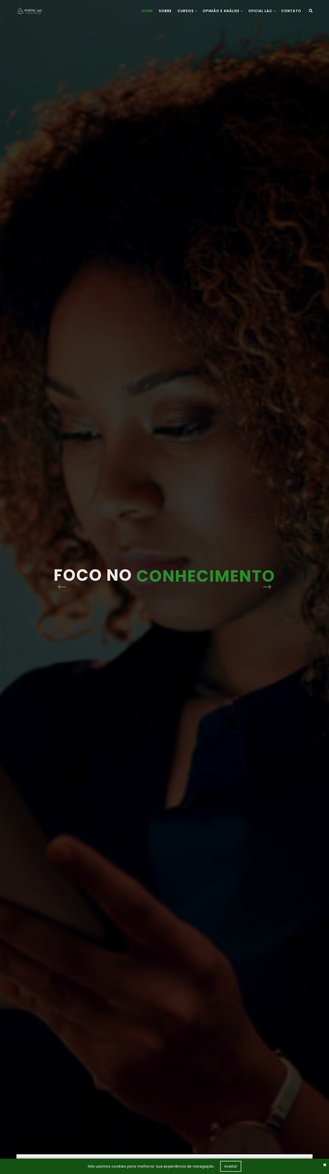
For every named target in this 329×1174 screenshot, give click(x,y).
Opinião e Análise (221, 10)
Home (147, 10)
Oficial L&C (260, 10)
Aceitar (230, 1166)
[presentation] (61, 586)
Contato (291, 10)
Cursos (186, 10)
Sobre (165, 10)
